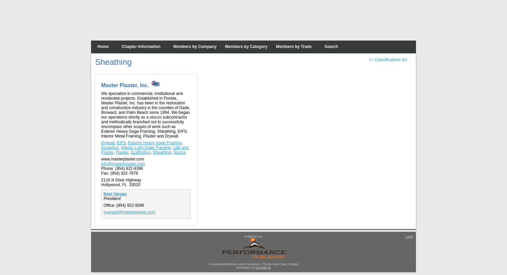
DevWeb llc (263, 267)
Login (409, 236)
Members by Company (195, 46)
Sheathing (162, 152)
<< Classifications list (388, 59)
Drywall (107, 143)
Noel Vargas (115, 194)
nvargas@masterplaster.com (129, 212)
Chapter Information (141, 46)
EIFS (121, 143)
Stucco (179, 152)
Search (331, 46)
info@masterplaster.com (123, 163)
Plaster (122, 152)
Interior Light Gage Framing (146, 147)
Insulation (109, 147)
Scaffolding (141, 152)
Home (103, 46)
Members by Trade (293, 46)
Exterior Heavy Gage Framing (155, 143)
